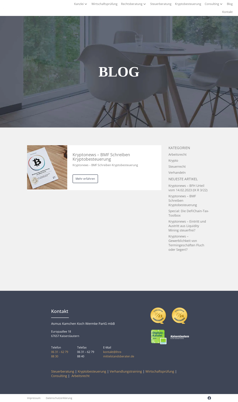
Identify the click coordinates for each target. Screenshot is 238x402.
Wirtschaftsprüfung (159, 371)
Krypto (173, 160)
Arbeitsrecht (177, 154)
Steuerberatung (62, 371)
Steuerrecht (177, 166)
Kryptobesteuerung (92, 371)
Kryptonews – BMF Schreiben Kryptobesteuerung (182, 200)
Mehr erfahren (85, 179)
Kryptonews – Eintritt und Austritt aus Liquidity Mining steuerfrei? (187, 225)
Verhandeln (177, 172)
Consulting (59, 376)
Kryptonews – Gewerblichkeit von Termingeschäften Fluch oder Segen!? (186, 243)
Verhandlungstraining (126, 371)
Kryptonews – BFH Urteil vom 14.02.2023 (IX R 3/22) (187, 187)
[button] (86, 4)
